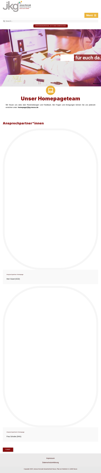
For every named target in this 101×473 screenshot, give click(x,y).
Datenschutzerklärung (50, 462)
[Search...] (50, 21)
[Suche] (4, 21)
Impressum (50, 458)
